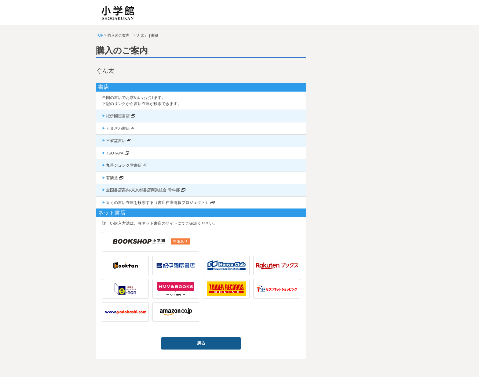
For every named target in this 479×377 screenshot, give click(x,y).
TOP (99, 35)
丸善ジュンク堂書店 (124, 165)
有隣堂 (112, 178)
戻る (201, 343)
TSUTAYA (114, 153)
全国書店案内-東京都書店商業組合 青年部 (143, 190)
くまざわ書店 (118, 128)
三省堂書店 (116, 140)
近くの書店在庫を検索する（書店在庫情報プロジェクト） (157, 202)
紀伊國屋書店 (118, 116)
